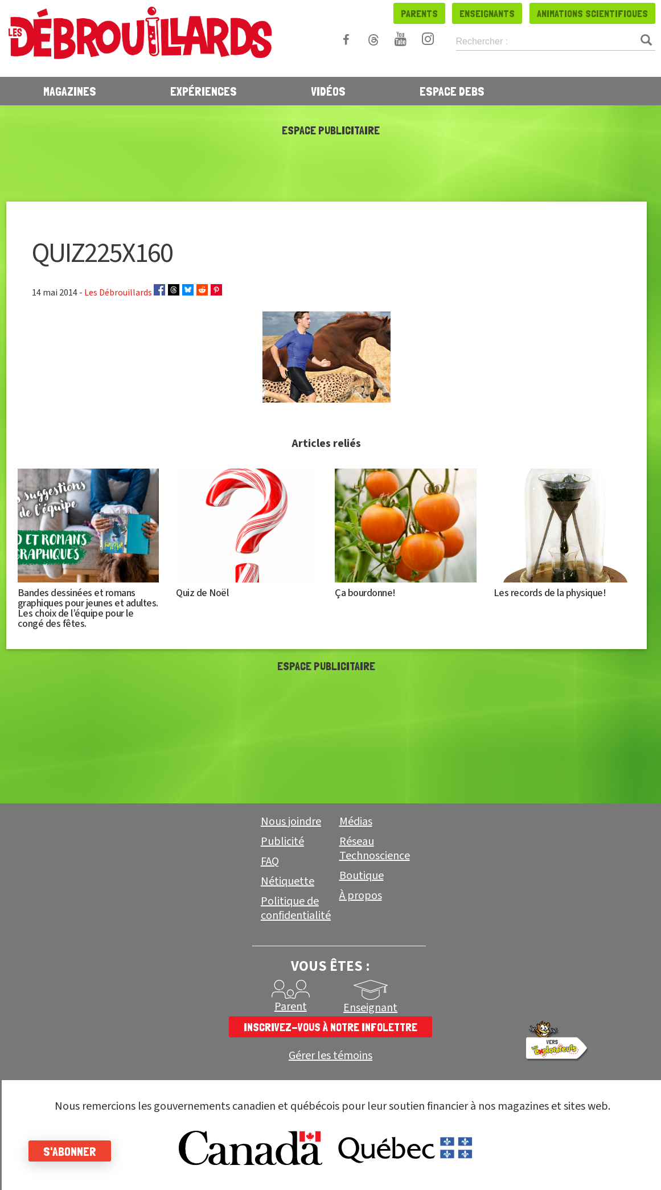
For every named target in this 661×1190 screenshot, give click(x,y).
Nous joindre (291, 822)
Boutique (361, 876)
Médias (355, 822)
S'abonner (69, 1151)
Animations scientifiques (592, 13)
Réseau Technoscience (374, 849)
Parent (290, 1007)
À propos (360, 896)
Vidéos (328, 91)
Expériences (203, 91)
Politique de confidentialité (296, 908)
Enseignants (487, 13)
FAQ (270, 861)
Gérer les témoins (330, 1056)
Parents (419, 13)
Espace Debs (452, 91)
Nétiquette (287, 881)
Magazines (69, 91)
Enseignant (370, 1008)
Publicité (282, 842)
